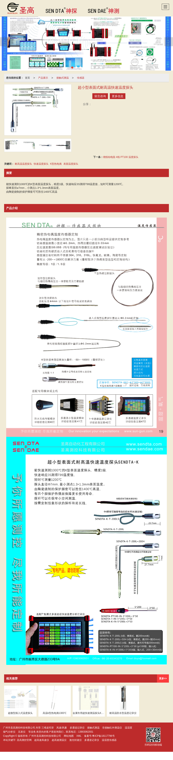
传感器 (80, 77)
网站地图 (69, 735)
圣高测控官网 (24, 740)
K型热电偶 (56, 163)
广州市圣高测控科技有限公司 (45, 735)
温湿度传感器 (109, 740)
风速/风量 (61, 727)
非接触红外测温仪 (112, 727)
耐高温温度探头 (23, 163)
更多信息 (117, 96)
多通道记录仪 (77, 727)
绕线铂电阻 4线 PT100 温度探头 (120, 157)
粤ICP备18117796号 (103, 735)
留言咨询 (100, 96)
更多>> (163, 678)
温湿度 (128, 727)
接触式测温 (62, 77)
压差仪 (21, 731)
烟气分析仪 (9, 731)
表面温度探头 (70, 163)
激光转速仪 (75, 740)
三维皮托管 (47, 727)
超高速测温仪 (59, 740)
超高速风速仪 (41, 740)
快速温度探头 (41, 163)
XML (78, 735)
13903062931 (85, 731)
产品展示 (43, 77)
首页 (27, 77)
